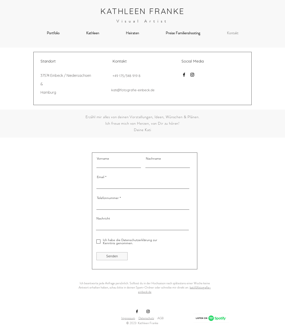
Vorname (103, 158)
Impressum (128, 318)
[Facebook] (184, 74)
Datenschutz (146, 318)
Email (100, 177)
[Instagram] (192, 74)
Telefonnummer (108, 197)
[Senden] (112, 256)
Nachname (153, 158)
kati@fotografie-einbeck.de (133, 90)
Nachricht (103, 218)
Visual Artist (142, 21)
